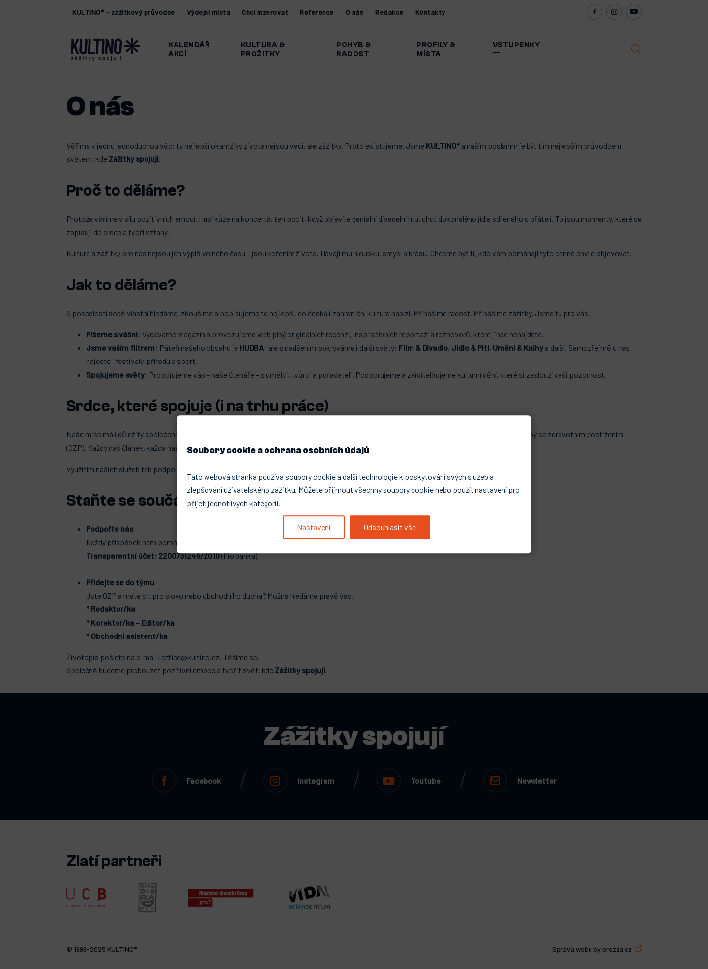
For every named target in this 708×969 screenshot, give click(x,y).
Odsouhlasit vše (390, 527)
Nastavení (313, 527)
